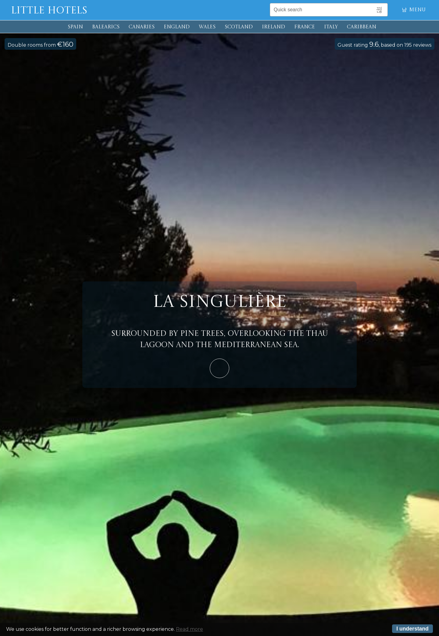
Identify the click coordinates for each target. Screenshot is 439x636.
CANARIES (142, 27)
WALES (207, 27)
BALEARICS (106, 27)
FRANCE (304, 27)
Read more (189, 629)
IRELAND (273, 27)
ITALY (331, 27)
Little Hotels (49, 11)
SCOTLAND (239, 27)
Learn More (219, 368)
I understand (412, 629)
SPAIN (75, 27)
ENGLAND (177, 27)
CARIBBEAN (361, 27)
